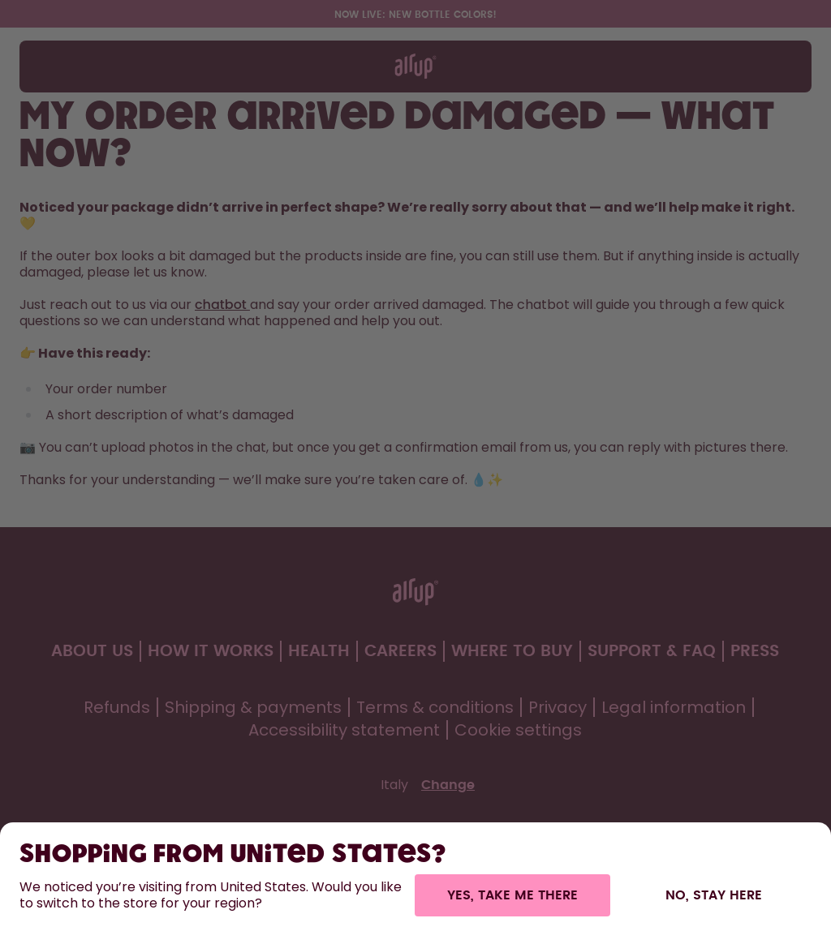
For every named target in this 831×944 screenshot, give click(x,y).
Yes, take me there (512, 895)
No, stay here (713, 895)
